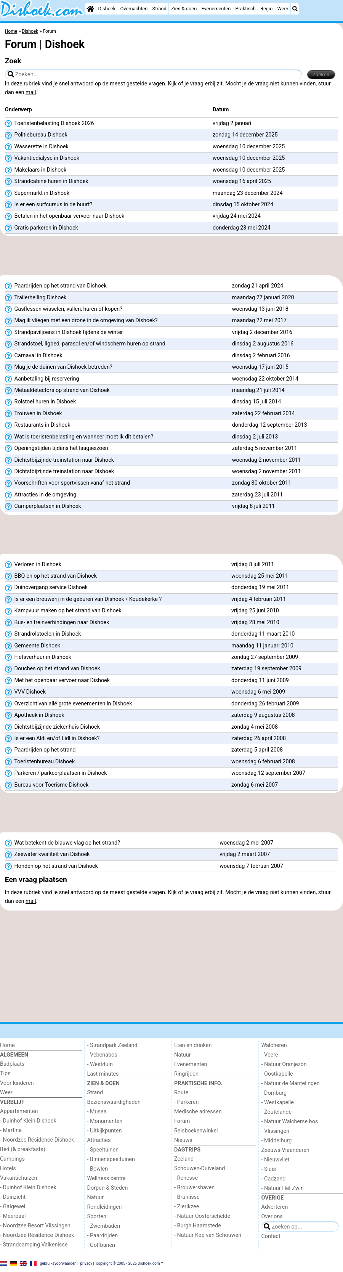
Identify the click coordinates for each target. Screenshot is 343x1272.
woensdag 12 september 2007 (268, 773)
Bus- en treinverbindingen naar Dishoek (57, 622)
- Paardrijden (102, 1235)
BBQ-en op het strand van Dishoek (51, 576)
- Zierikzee (186, 1206)
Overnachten (134, 8)
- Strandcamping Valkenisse (33, 1244)
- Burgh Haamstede (197, 1225)
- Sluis (268, 1169)
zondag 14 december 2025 (245, 135)
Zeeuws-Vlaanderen (285, 1150)
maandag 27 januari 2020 (263, 297)
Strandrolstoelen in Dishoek (43, 634)
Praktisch (246, 8)
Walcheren (274, 1045)
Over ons (272, 1216)
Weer (282, 8)
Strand (159, 8)
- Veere (269, 1055)
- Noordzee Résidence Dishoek (37, 1140)
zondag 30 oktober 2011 (261, 483)
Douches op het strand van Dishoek (52, 668)
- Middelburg (276, 1140)
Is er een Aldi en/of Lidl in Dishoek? (52, 738)
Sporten (96, 1216)
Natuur (95, 1197)
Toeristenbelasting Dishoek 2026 (49, 123)
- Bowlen (97, 1169)
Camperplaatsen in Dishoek (43, 506)
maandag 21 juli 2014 (258, 390)
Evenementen (216, 8)
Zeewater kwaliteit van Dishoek (47, 854)
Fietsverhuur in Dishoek (38, 657)
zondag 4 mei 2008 (254, 727)
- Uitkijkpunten (104, 1130)
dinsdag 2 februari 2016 (261, 355)
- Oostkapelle (277, 1074)
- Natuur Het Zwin (282, 1188)
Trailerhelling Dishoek (36, 297)
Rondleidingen (104, 1207)
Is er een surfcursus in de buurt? (48, 204)
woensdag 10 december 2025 (249, 146)
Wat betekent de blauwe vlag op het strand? (62, 843)
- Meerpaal (13, 1216)
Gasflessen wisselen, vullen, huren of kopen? (63, 309)
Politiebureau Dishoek (36, 135)
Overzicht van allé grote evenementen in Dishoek (68, 703)
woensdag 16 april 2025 (242, 181)
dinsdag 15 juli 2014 (256, 401)
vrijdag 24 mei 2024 (237, 216)
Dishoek (107, 8)
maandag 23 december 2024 (248, 193)
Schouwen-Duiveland (199, 1168)
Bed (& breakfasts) (22, 1149)
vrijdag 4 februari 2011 (258, 599)
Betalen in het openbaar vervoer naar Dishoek (65, 216)
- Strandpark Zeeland (112, 1045)
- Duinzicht (13, 1197)
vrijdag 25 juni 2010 (255, 610)
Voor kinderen (17, 1083)
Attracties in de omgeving (41, 494)
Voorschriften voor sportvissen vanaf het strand (67, 483)
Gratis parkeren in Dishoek (41, 228)
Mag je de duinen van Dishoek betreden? (58, 367)
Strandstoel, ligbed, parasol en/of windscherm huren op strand (85, 343)
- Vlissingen (275, 1131)
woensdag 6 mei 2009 (258, 692)
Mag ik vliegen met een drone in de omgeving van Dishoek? (81, 320)
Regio (266, 8)
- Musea (97, 1111)
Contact (270, 1236)
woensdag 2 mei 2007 (246, 843)
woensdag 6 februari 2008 (263, 761)
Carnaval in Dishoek (34, 355)
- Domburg (274, 1093)
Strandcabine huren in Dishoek (46, 181)
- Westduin (100, 1064)
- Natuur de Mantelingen (290, 1083)
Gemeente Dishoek (32, 645)
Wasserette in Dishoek (37, 146)
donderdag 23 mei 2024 (242, 228)
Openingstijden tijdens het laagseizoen (56, 448)
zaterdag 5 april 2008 (257, 750)
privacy (86, 1263)
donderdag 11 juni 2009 (260, 680)
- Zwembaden (103, 1226)
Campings (12, 1159)
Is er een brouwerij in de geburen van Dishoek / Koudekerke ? (83, 599)
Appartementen (19, 1111)
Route (181, 1092)
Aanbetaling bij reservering (42, 379)
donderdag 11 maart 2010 (263, 634)
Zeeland (184, 1159)
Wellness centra (106, 1178)
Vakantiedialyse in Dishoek (42, 158)
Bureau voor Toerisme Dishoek (47, 785)
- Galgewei (12, 1206)
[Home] (90, 8)
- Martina (11, 1130)
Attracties (99, 1140)
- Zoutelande (276, 1112)
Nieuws (183, 1140)
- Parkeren (186, 1102)
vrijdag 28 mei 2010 (255, 622)
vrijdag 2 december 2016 (262, 332)
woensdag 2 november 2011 (266, 460)
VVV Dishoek (25, 692)
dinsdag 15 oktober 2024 (243, 204)
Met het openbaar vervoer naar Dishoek (57, 680)
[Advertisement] (171, 258)
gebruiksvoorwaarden (58, 1263)
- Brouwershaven (194, 1187)
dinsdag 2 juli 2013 (255, 437)
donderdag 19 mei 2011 (260, 587)
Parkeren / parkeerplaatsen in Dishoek (56, 773)
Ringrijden (186, 1074)
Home (7, 1045)
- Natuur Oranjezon (284, 1064)
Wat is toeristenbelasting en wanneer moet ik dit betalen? (79, 437)
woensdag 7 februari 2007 (251, 866)
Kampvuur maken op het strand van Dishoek (63, 610)
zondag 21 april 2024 (257, 286)
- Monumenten (105, 1121)
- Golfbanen (101, 1245)
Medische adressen (198, 1111)
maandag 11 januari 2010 (262, 645)
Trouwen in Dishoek (33, 413)
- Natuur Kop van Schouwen (207, 1235)
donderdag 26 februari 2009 (265, 703)
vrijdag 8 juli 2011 (253, 506)
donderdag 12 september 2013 (269, 425)
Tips (5, 1073)
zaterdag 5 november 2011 (264, 448)
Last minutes (103, 1074)
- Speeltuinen (103, 1150)
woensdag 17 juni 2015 (260, 367)
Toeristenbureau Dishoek (40, 761)
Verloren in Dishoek (33, 564)
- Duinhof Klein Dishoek (28, 1121)
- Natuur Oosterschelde (202, 1216)
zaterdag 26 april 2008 (258, 738)
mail (31, 92)
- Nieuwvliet (275, 1159)
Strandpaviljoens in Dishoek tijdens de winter (64, 332)
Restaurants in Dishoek (38, 425)
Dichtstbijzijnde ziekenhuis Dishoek (52, 727)
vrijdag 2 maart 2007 (245, 854)
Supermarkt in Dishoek (37, 193)
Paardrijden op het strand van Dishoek (56, 286)
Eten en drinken (193, 1045)
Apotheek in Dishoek (34, 715)
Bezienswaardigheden (114, 1102)
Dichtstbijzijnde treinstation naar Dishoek (59, 460)
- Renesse (186, 1178)
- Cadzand (273, 1179)
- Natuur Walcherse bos (289, 1121)
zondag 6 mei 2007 (254, 785)
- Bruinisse (187, 1197)
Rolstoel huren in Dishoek (40, 401)
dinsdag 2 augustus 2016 (262, 343)
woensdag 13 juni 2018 (260, 309)
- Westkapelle (277, 1102)
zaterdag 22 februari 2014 (263, 413)
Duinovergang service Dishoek (46, 587)
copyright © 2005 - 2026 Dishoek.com (128, 1263)
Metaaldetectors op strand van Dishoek (57, 390)
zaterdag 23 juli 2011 (257, 494)
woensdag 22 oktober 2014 (265, 379)
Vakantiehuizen (18, 1178)
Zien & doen (184, 8)
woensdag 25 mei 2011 (259, 576)
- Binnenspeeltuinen (111, 1159)
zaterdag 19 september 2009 (266, 668)
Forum (182, 1121)
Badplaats (12, 1064)
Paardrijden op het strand (40, 750)
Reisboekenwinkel (196, 1130)
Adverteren (274, 1207)
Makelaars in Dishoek (35, 170)
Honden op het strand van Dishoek (51, 866)
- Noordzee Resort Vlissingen (35, 1225)
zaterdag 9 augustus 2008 (263, 715)
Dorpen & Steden (107, 1188)
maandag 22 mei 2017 (259, 320)
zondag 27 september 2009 (264, 657)
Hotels (8, 1168)
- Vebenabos (102, 1055)
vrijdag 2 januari (232, 123)
